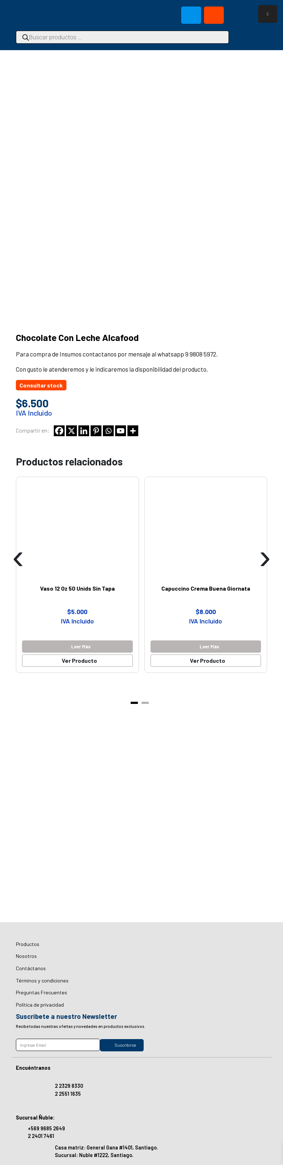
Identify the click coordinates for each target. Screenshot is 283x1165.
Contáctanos (31, 968)
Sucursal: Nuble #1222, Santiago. (94, 1155)
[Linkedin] (83, 430)
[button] (134, 703)
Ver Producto (79, 660)
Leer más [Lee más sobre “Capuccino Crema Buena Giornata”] (209, 646)
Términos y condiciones (42, 980)
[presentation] (18, 557)
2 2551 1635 (68, 1094)
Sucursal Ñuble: (35, 1117)
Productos (27, 944)
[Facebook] (59, 430)
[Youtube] (120, 430)
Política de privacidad (40, 1005)
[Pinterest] (96, 430)
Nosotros (26, 956)
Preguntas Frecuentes (41, 992)
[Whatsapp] (108, 430)
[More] (132, 430)
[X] (71, 430)
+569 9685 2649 (46, 1128)
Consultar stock (41, 385)
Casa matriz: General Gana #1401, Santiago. (106, 1147)
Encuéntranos (33, 1068)
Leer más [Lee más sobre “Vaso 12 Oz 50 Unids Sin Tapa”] (81, 646)
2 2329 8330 (69, 1086)
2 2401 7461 (41, 1136)
